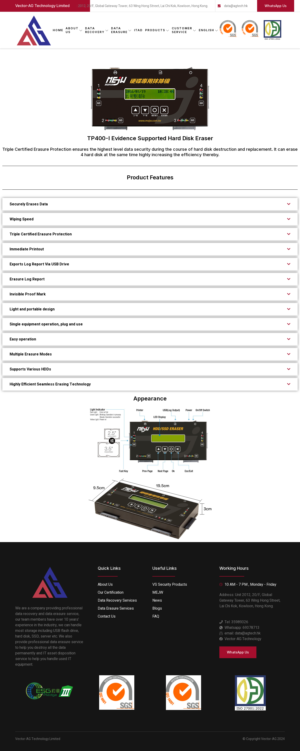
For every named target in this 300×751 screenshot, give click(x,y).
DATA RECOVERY (97, 30)
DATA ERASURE (121, 30)
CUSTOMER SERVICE (184, 30)
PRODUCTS (157, 30)
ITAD (138, 30)
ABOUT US (74, 30)
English (208, 30)
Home (58, 30)
